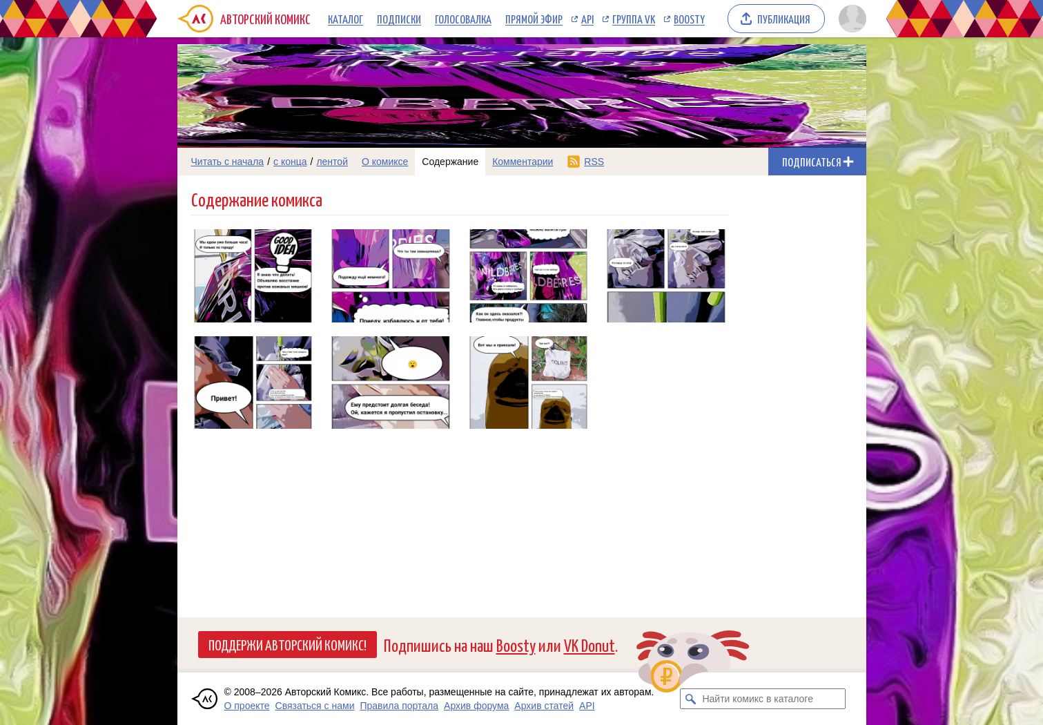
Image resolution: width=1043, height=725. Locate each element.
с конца (290, 161)
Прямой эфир (534, 18)
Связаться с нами (315, 705)
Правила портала (399, 705)
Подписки (399, 18)
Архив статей (544, 705)
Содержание (450, 161)
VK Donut (589, 644)
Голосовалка (463, 18)
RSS (594, 161)
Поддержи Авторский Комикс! (287, 644)
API (587, 18)
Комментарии (522, 161)
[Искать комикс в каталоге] (690, 698)
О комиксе (385, 161)
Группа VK (633, 18)
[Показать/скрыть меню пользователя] (850, 18)
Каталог (345, 18)
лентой (332, 161)
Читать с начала (227, 161)
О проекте (247, 705)
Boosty (689, 18)
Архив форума (476, 705)
